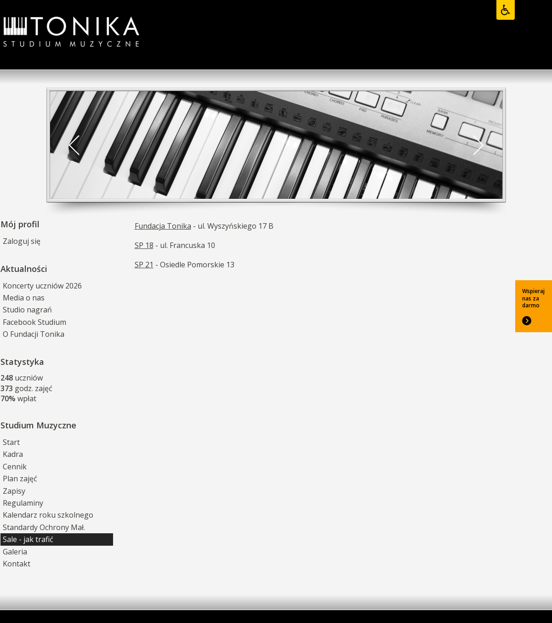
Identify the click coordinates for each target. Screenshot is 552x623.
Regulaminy (23, 503)
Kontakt (16, 564)
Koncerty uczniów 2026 (42, 286)
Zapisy (14, 491)
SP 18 (144, 245)
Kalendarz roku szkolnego (48, 515)
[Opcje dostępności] (505, 10)
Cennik (15, 466)
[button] (74, 145)
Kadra (13, 454)
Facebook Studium (34, 322)
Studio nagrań (27, 310)
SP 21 (144, 265)
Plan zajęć (20, 478)
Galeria (15, 552)
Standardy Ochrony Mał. (44, 527)
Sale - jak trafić (28, 539)
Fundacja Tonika (163, 226)
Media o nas (24, 298)
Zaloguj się (21, 241)
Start (11, 442)
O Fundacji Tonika (33, 334)
